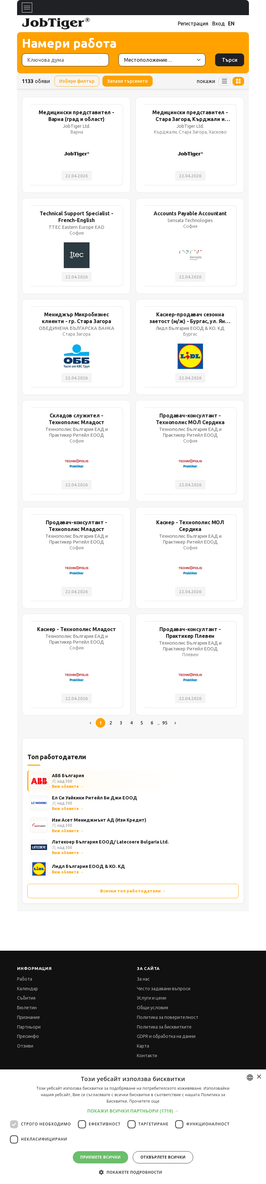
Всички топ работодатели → (133, 890)
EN (231, 23)
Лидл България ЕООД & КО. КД (88, 866)
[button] (133, 1110)
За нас (143, 979)
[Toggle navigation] (27, 8)
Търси (229, 60)
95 (164, 722)
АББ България (68, 775)
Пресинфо (28, 1036)
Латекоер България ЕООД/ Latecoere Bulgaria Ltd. (110, 841)
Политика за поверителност (167, 1017)
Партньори (29, 1027)
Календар (27, 988)
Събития (26, 998)
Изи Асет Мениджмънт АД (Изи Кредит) (99, 820)
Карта (143, 1046)
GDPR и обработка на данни (166, 1036)
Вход (218, 23)
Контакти (147, 1055)
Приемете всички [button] (100, 1157)
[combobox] (250, 1077)
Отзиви (25, 1046)
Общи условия (152, 1007)
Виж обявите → (68, 786)
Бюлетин (27, 1007)
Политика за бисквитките (164, 1027)
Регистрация (193, 23)
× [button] (258, 1077)
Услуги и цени (151, 998)
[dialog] (133, 1126)
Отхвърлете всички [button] (162, 1157)
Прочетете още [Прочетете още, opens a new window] (144, 1101)
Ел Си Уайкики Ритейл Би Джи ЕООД (94, 797)
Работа (24, 979)
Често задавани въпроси (163, 988)
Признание (28, 1017)
